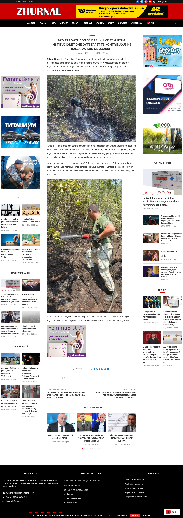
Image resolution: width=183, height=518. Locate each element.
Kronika (100, 23)
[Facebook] (137, 1)
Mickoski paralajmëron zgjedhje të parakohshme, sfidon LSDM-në (91, 438)
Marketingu (83, 480)
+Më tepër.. (136, 23)
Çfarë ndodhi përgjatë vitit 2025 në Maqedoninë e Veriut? (10, 253)
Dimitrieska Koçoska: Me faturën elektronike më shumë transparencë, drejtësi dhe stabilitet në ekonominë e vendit (152, 354)
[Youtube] (150, 1)
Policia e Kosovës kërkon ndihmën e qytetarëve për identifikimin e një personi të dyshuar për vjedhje (29, 406)
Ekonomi (88, 23)
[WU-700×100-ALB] (122, 6)
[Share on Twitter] (97, 369)
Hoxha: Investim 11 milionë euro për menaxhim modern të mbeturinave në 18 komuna (30, 299)
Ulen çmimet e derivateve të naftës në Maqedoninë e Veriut (151, 315)
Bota (54, 23)
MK (150, 23)
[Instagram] (146, 1)
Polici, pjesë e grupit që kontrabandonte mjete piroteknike (9, 403)
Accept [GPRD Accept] (135, 515)
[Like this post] (91, 369)
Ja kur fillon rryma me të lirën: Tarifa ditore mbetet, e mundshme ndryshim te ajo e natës (161, 201)
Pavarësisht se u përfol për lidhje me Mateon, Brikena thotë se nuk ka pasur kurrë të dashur (171, 237)
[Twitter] (141, 1)
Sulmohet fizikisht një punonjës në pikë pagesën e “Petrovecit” (10, 372)
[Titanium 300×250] (20, 117)
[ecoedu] (162, 123)
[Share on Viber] (105, 369)
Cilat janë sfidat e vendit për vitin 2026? (31, 220)
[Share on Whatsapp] (102, 369)
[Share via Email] (108, 369)
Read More (145, 515)
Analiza (64, 23)
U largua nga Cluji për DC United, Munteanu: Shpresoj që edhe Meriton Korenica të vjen (170, 219)
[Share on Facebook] (94, 369)
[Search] (175, 23)
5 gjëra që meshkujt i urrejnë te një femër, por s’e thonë (170, 253)
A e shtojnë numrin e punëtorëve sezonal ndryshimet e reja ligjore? (9, 223)
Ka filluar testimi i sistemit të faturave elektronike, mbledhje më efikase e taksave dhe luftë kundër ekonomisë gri (172, 318)
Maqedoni (31, 23)
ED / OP (75, 23)
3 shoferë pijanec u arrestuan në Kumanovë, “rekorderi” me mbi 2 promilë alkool (30, 373)
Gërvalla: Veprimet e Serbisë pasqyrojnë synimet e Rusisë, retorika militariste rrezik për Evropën (171, 272)
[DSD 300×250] (162, 36)
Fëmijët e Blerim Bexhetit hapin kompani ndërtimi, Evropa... (122, 438)
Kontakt (96, 480)
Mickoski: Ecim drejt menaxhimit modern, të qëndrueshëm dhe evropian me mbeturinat (10, 329)
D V (86, 53)
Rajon (43, 23)
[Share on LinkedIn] (99, 369)
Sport (111, 23)
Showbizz (122, 23)
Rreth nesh (68, 480)
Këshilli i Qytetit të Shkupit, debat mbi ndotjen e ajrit (29, 328)
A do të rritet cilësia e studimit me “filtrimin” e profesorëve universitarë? (31, 254)
